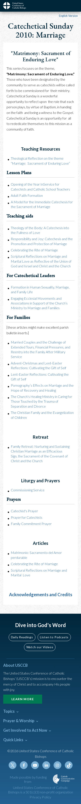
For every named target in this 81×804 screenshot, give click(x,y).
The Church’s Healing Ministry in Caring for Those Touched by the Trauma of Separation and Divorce (41, 401)
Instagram (57, 765)
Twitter (12, 765)
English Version (68, 15)
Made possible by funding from (28, 779)
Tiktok (69, 765)
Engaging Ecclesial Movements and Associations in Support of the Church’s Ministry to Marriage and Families (39, 303)
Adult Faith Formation (27, 195)
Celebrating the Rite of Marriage (34, 250)
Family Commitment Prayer (31, 524)
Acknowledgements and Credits (40, 594)
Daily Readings (22, 637)
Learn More (22, 699)
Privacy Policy (40, 797)
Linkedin (46, 765)
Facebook (24, 765)
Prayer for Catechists (26, 517)
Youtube (35, 765)
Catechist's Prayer (24, 511)
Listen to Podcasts (54, 637)
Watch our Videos (39, 647)
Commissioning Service (27, 490)
